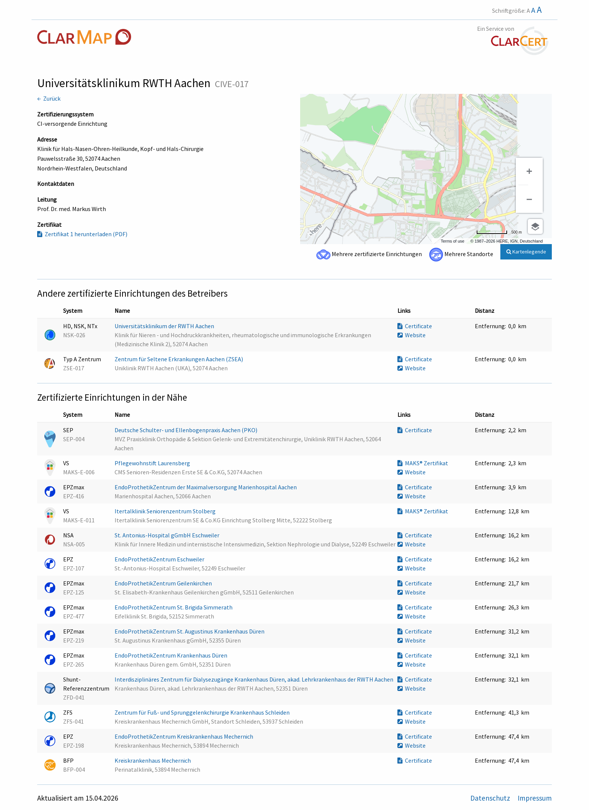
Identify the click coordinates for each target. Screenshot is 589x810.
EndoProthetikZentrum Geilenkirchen (164, 583)
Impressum (535, 797)
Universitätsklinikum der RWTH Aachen (165, 326)
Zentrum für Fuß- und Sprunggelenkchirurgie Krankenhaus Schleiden (203, 712)
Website (411, 335)
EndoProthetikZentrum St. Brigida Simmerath (174, 607)
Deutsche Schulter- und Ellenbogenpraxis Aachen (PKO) (186, 430)
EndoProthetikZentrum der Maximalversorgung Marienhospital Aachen (206, 487)
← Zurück (48, 98)
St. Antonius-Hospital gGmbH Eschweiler (167, 535)
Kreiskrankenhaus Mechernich (153, 760)
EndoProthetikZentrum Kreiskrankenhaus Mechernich (184, 736)
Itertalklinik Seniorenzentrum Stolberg (166, 511)
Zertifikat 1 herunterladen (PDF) (82, 234)
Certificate (414, 326)
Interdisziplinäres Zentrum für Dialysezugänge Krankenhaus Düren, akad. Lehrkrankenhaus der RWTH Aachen (254, 679)
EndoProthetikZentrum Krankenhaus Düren (171, 655)
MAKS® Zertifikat (422, 463)
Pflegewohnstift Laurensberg (153, 463)
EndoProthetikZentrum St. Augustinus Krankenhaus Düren (190, 631)
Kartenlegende (526, 251)
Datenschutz (491, 797)
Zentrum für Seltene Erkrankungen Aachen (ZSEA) (179, 359)
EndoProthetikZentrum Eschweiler (160, 559)
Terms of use (452, 241)
